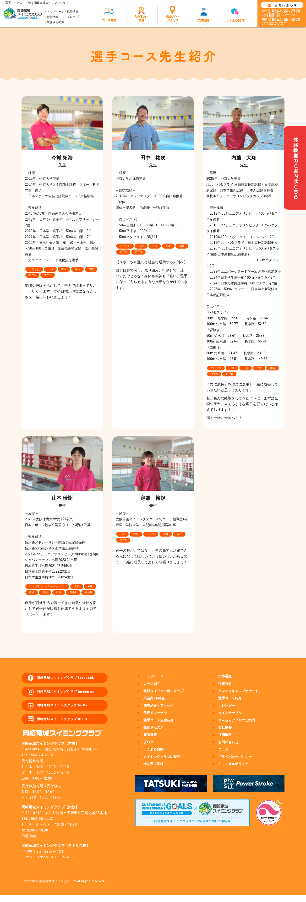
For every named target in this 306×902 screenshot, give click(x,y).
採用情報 (72, 11)
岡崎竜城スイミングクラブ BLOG (68, 725)
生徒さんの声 (55, 22)
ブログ (71, 17)
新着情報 (52, 17)
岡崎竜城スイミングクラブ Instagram (72, 694)
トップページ (55, 11)
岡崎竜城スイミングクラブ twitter (69, 709)
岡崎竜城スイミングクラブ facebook (72, 679)
